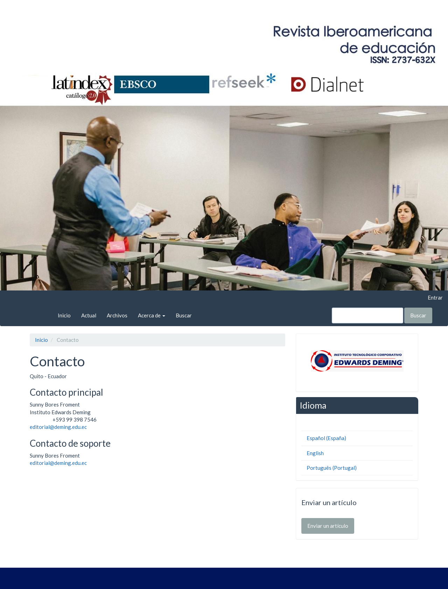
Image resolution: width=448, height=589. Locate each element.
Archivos (117, 315)
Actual (88, 315)
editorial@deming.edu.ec (58, 427)
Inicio (64, 315)
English (315, 453)
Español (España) (326, 438)
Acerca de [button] (151, 315)
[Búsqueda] (367, 315)
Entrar (435, 297)
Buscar (184, 315)
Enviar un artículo (327, 526)
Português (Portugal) (332, 468)
